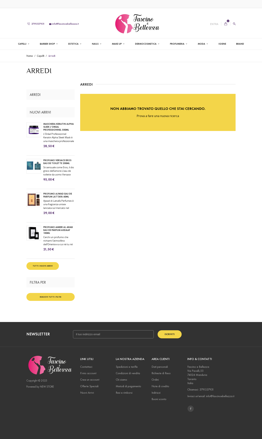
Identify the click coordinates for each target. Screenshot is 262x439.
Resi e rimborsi (124, 392)
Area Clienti (161, 359)
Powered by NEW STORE (40, 386)
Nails (95, 43)
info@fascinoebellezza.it (64, 23)
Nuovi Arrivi (87, 392)
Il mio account (88, 373)
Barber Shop (47, 43)
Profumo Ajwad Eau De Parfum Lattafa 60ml (57, 195)
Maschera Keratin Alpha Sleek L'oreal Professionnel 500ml (58, 127)
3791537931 (36, 23)
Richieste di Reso (161, 373)
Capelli (22, 43)
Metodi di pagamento (128, 386)
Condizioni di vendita (128, 373)
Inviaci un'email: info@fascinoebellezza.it (210, 396)
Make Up (117, 43)
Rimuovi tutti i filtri (50, 297)
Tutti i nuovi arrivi (43, 266)
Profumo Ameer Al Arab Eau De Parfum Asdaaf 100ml (58, 230)
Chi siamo (121, 379)
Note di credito (160, 386)
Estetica (73, 43)
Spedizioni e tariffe (127, 366)
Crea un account (89, 379)
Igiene (222, 43)
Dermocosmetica (146, 43)
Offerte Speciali (89, 386)
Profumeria (177, 43)
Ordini (155, 379)
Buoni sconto (159, 399)
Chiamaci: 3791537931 (200, 389)
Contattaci (86, 366)
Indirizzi (156, 392)
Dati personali (160, 366)
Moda (202, 43)
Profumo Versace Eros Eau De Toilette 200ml (57, 162)
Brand (240, 43)
